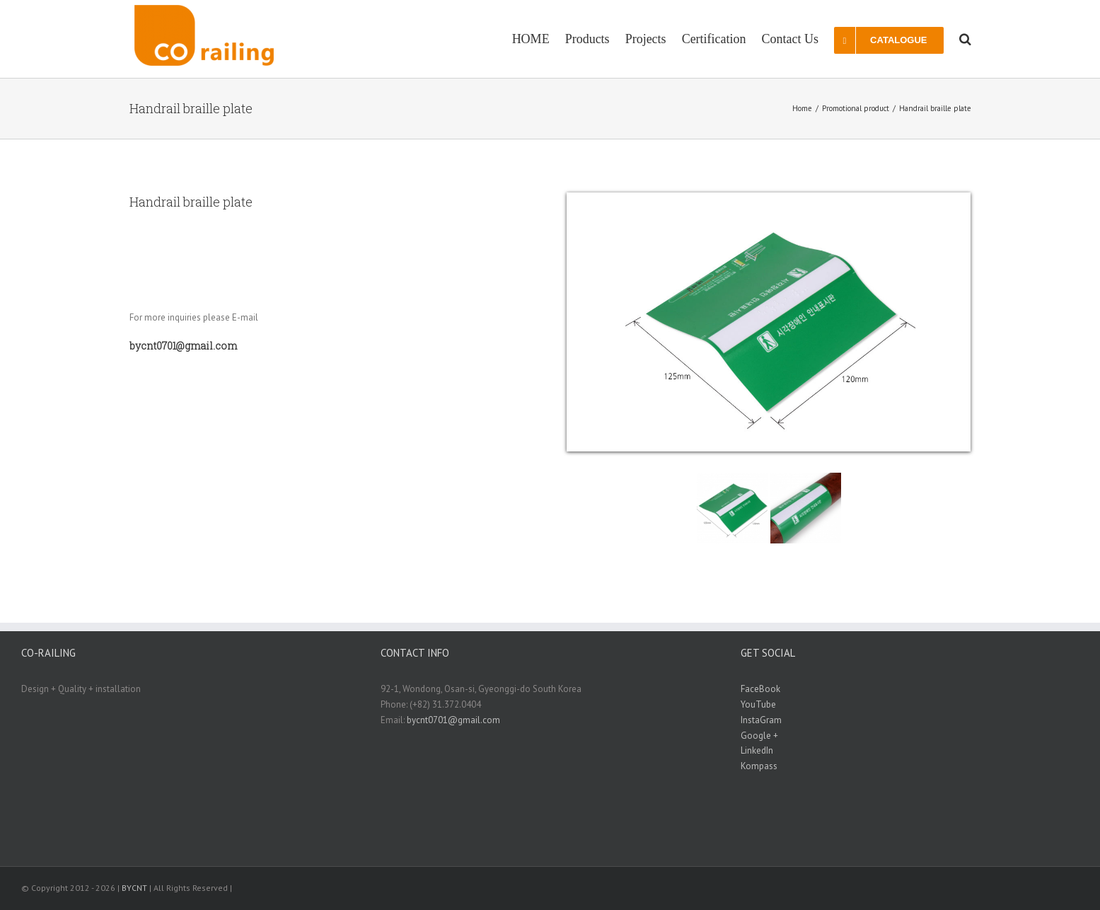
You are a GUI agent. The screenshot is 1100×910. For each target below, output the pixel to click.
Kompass (759, 766)
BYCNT (134, 887)
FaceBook (760, 689)
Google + (759, 736)
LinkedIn (757, 750)
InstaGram (761, 720)
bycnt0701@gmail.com (453, 720)
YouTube (758, 704)
